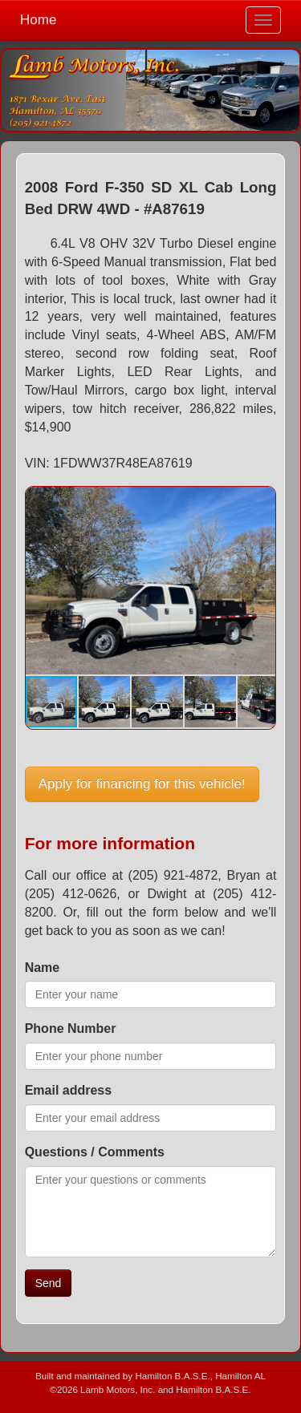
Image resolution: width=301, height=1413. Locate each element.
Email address (68, 1090)
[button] (261, 501)
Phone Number (70, 1028)
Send (48, 1283)
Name (42, 967)
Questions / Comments (95, 1152)
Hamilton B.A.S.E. (172, 1375)
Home (38, 19)
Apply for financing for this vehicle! (142, 784)
